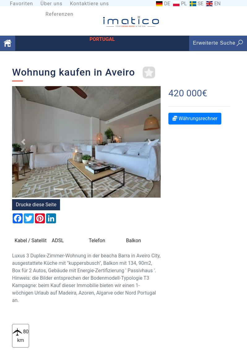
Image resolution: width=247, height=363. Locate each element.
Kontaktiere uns (89, 4)
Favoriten (21, 4)
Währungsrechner (194, 118)
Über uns (52, 4)
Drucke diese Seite (36, 205)
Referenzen (59, 14)
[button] (23, 142)
